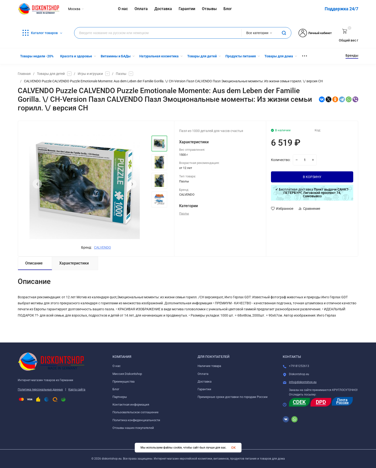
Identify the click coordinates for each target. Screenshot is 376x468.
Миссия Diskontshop (127, 374)
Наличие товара (209, 366)
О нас (116, 366)
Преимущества (123, 381)
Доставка (205, 381)
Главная (24, 73)
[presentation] (37, 184)
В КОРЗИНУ (312, 177)
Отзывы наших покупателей (133, 428)
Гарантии (204, 389)
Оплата (203, 374)
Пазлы (121, 73)
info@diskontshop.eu (303, 382)
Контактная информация (130, 404)
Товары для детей (51, 73)
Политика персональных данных (40, 389)
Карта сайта (76, 389)
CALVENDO (102, 247)
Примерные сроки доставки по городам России (233, 397)
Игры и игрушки (90, 73)
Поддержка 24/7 (341, 8)
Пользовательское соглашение (135, 412)
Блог (115, 389)
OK (233, 448)
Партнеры (119, 397)
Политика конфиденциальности (136, 420)
